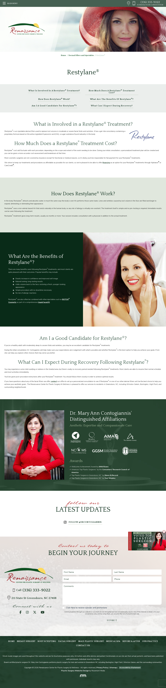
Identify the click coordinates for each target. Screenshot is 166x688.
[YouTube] (42, 613)
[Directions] (9, 598)
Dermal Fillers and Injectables (81, 55)
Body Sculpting (47, 641)
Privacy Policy (102, 667)
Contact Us (83, 645)
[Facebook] (20, 613)
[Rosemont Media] (83, 675)
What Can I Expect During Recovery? (112, 106)
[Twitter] (34, 613)
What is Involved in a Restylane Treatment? (54, 90)
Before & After (131, 641)
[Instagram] (27, 613)
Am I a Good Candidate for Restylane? (54, 105)
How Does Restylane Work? (54, 99)
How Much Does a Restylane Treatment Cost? (112, 91)
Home (63, 55)
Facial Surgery (67, 641)
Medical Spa (113, 641)
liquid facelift (44, 302)
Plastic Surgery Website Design (75, 671)
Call (32, 590)
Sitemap (113, 667)
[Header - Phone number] (134, 3)
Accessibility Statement (130, 667)
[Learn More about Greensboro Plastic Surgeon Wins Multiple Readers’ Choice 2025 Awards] (149, 541)
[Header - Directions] (128, 3)
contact (54, 381)
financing (106, 162)
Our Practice (150, 641)
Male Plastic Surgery (91, 641)
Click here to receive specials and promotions (86, 607)
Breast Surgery (26, 641)
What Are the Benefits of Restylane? (112, 99)
